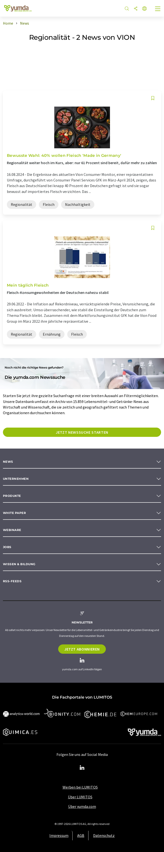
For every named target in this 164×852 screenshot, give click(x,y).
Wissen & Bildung (19, 564)
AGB (80, 835)
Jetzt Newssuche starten (82, 432)
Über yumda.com (82, 806)
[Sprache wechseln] (144, 9)
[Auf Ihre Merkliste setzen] (152, 98)
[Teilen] (135, 9)
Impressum (58, 835)
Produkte (12, 496)
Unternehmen (16, 479)
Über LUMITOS (80, 796)
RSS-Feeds (12, 581)
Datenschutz (104, 835)
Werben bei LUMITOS (80, 787)
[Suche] (126, 9)
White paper (14, 513)
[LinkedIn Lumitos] (82, 767)
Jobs (7, 547)
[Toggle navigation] (158, 9)
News (8, 461)
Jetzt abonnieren (82, 649)
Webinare (12, 530)
